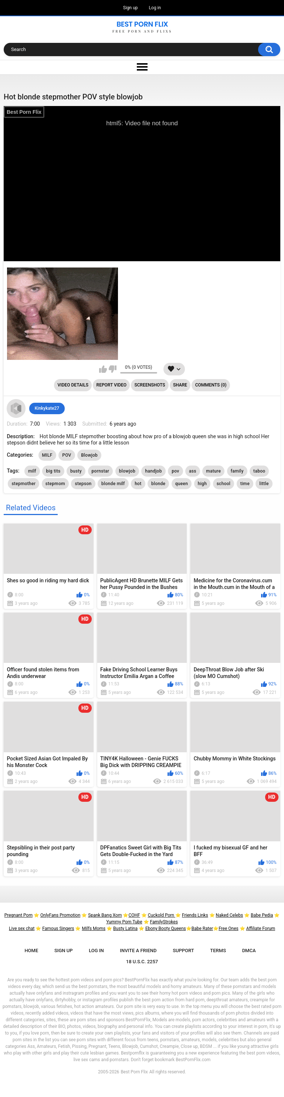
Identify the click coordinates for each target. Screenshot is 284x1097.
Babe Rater (202, 928)
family (237, 471)
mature (213, 471)
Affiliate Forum (260, 928)
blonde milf (113, 483)
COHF (134, 915)
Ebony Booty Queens (165, 928)
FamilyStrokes (164, 921)
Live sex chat (21, 928)
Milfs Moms (93, 928)
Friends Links (195, 915)
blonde (158, 483)
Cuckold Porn (161, 915)
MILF (47, 455)
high (202, 483)
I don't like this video (112, 369)
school (224, 483)
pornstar (100, 471)
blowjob (127, 471)
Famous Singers (58, 928)
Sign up (130, 7)
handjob (153, 471)
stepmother (23, 483)
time (245, 483)
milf (32, 471)
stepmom (55, 483)
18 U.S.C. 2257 (142, 961)
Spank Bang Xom (105, 915)
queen (181, 483)
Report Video (111, 385)
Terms (218, 950)
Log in (155, 7)
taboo (259, 471)
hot (138, 483)
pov (175, 471)
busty (76, 471)
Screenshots (150, 385)
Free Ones (229, 928)
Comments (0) (211, 385)
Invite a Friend (138, 950)
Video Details (73, 385)
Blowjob (89, 455)
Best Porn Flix (24, 112)
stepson (83, 483)
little (263, 483)
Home (31, 950)
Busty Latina (125, 928)
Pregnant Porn (18, 915)
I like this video (103, 369)
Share (180, 385)
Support (183, 950)
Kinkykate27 (47, 408)
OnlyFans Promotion (60, 915)
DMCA (249, 950)
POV (66, 455)
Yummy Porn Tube (124, 921)
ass (192, 471)
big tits (53, 471)
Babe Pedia (262, 915)
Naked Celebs (229, 915)
